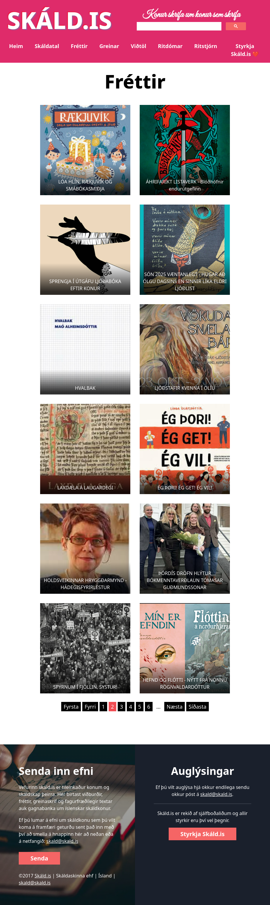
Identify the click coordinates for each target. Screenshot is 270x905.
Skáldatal (47, 46)
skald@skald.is (62, 841)
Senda (39, 858)
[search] (178, 26)
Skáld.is (43, 875)
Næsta (174, 706)
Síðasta (197, 706)
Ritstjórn (205, 46)
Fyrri (90, 706)
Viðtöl (138, 46)
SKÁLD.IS (59, 20)
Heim (16, 46)
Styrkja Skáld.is (202, 834)
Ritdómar (170, 46)
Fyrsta (71, 706)
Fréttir (79, 46)
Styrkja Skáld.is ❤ (245, 49)
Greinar (109, 46)
